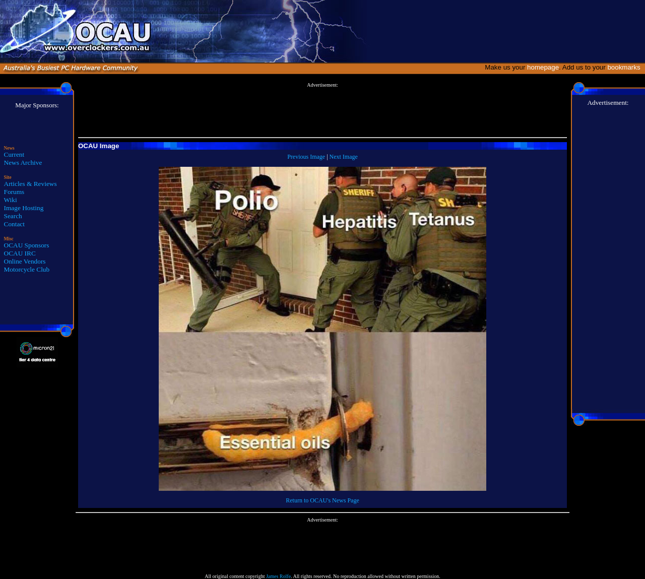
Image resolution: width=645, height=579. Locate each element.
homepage (543, 67)
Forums (14, 192)
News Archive (23, 162)
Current (14, 154)
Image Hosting (24, 208)
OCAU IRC (20, 253)
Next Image (344, 156)
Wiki (10, 200)
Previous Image (306, 156)
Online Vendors (25, 261)
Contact (14, 224)
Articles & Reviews (30, 183)
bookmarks (625, 67)
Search (13, 216)
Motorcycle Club (27, 269)
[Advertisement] (322, 110)
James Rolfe (278, 576)
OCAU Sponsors (26, 245)
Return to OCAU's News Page (322, 500)
